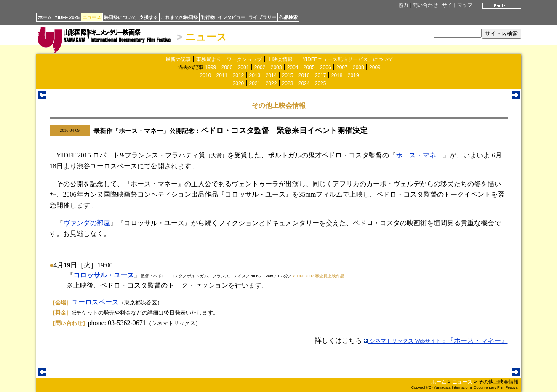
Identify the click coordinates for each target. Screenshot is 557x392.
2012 (238, 75)
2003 (276, 67)
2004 (292, 67)
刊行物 (208, 17)
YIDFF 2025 (67, 17)
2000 (227, 67)
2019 (353, 75)
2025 (320, 83)
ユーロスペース (95, 302)
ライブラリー (262, 17)
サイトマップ (457, 5)
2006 (325, 67)
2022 (271, 83)
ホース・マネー (419, 155)
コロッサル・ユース (103, 275)
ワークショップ (244, 59)
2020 (238, 83)
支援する (148, 17)
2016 (304, 75)
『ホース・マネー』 (435, 340)
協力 (403, 5)
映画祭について (120, 17)
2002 (260, 67)
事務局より (208, 59)
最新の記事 (178, 59)
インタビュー (231, 17)
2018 (337, 75)
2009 (375, 67)
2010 (205, 75)
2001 (243, 67)
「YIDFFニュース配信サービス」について (345, 59)
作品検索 (288, 17)
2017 (320, 75)
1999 (210, 67)
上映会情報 (280, 59)
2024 (304, 83)
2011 (221, 75)
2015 (287, 75)
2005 (309, 67)
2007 (342, 67)
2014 (271, 75)
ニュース (92, 17)
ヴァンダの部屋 (86, 223)
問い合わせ (425, 5)
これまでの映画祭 (179, 17)
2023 (287, 83)
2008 (358, 67)
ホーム (45, 17)
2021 (255, 83)
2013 (255, 75)
